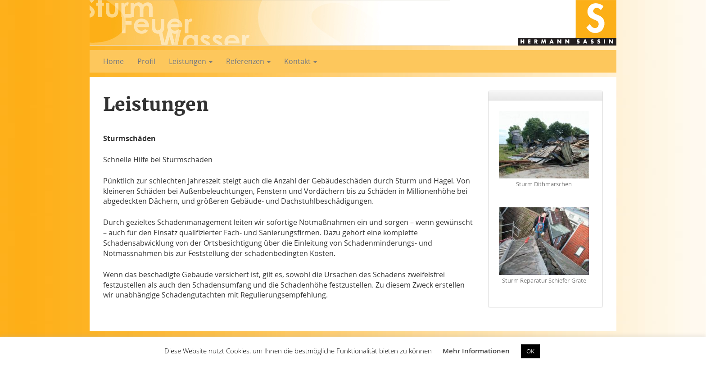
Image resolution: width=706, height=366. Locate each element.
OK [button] (530, 351)
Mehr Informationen (476, 351)
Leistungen (191, 61)
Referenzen (248, 61)
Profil (146, 61)
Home (113, 61)
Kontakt (300, 61)
